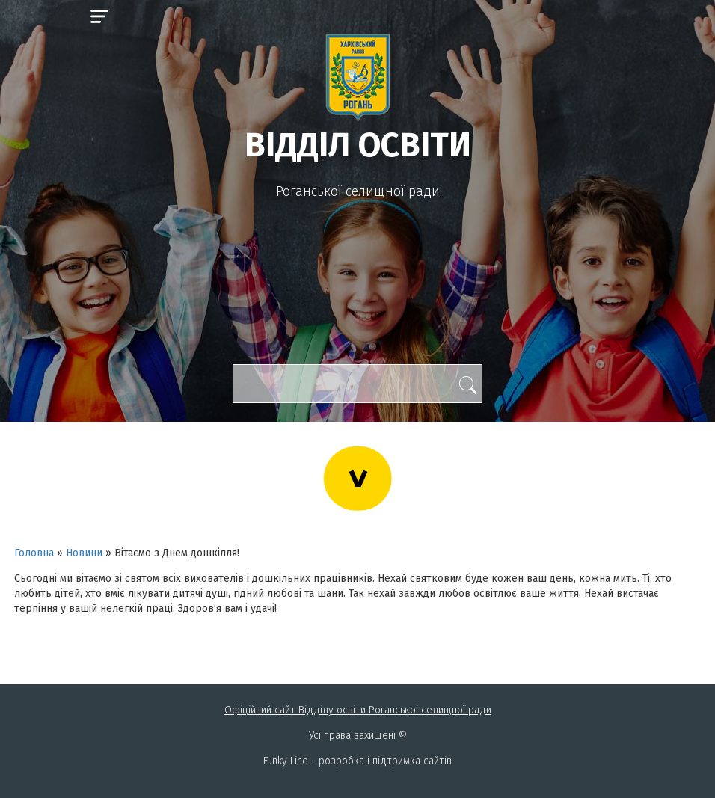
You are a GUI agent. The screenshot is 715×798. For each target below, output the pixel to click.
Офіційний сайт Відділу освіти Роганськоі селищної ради (357, 710)
